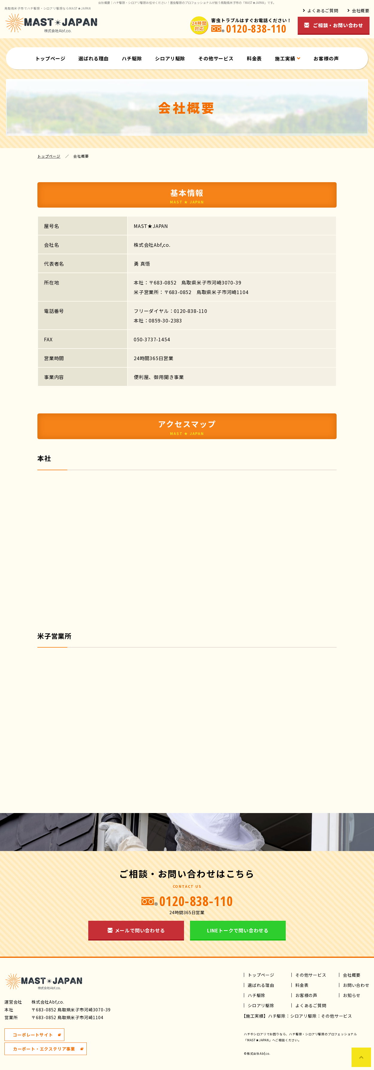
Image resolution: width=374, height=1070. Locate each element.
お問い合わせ (356, 985)
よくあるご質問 (322, 10)
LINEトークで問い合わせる (238, 930)
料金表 (254, 58)
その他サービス (216, 58)
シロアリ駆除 (170, 58)
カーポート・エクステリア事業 (44, 1049)
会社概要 (361, 10)
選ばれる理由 (93, 58)
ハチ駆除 (132, 58)
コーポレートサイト (33, 1035)
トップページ (50, 58)
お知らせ (352, 995)
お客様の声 (326, 58)
